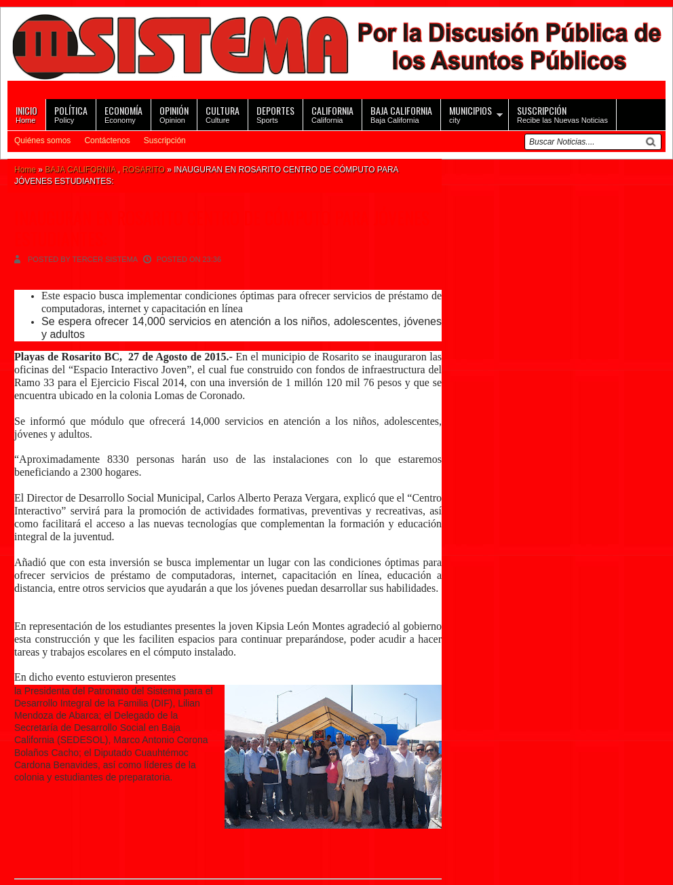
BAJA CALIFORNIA (80, 169)
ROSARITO (143, 169)
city (470, 113)
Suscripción (165, 140)
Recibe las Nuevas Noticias (562, 113)
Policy (71, 113)
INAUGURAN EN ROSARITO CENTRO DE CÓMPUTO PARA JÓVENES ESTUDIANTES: (221, 228)
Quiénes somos (42, 140)
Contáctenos (107, 140)
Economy (123, 113)
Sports (275, 113)
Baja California (401, 113)
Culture (222, 113)
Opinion (174, 113)
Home (26, 113)
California (332, 113)
